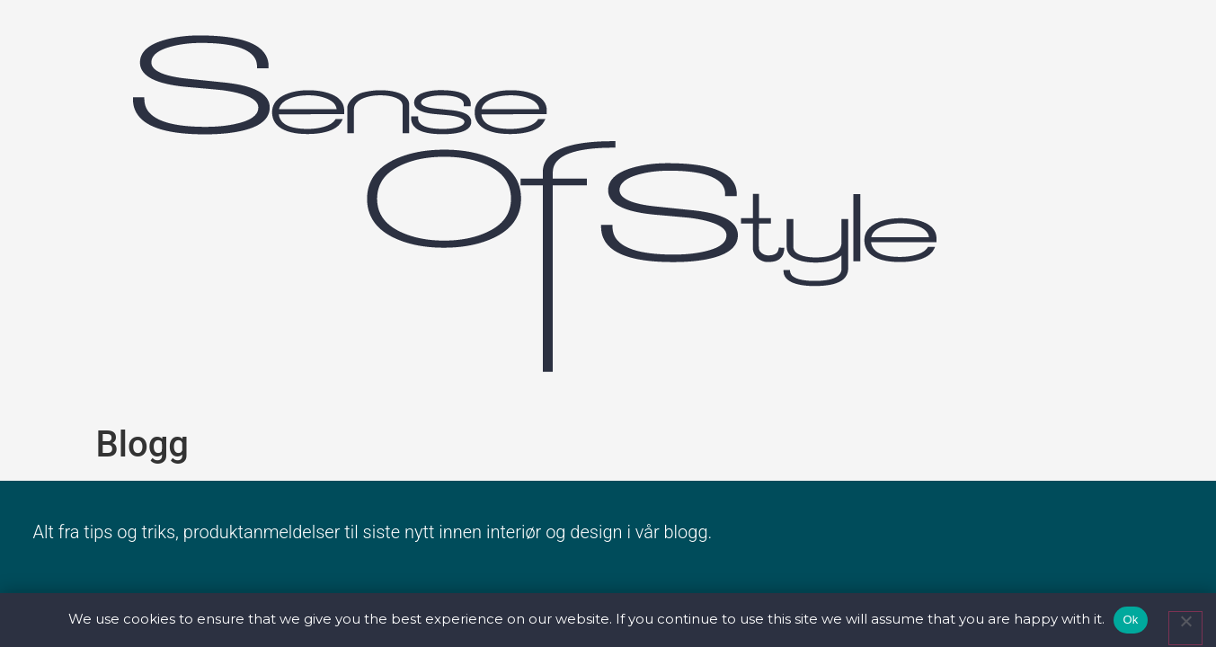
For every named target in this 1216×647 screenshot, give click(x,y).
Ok (1130, 619)
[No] (1185, 628)
